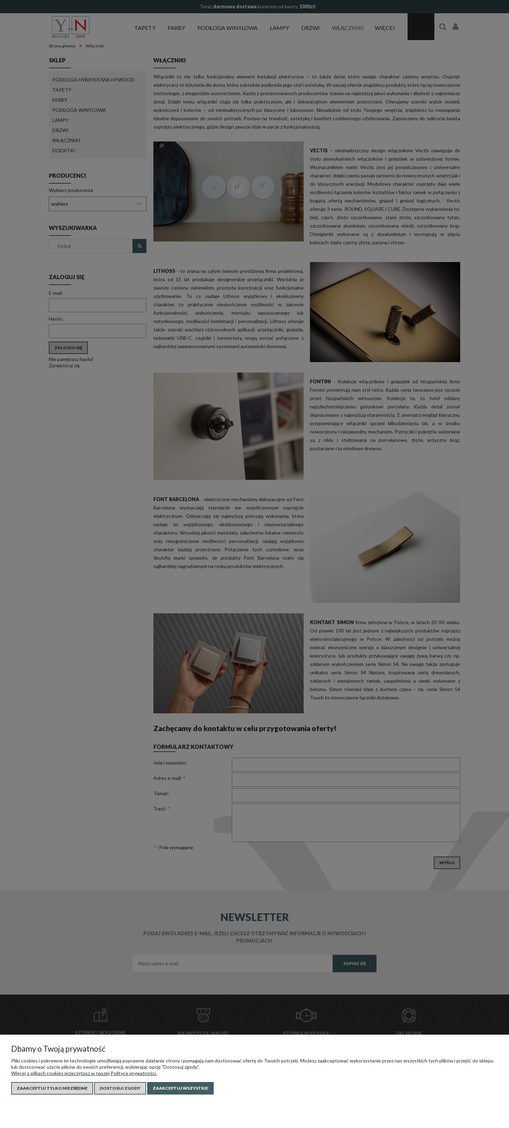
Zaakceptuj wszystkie (180, 1088)
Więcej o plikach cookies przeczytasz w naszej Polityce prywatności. (84, 1073)
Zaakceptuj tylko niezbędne (52, 1088)
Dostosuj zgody (120, 1088)
